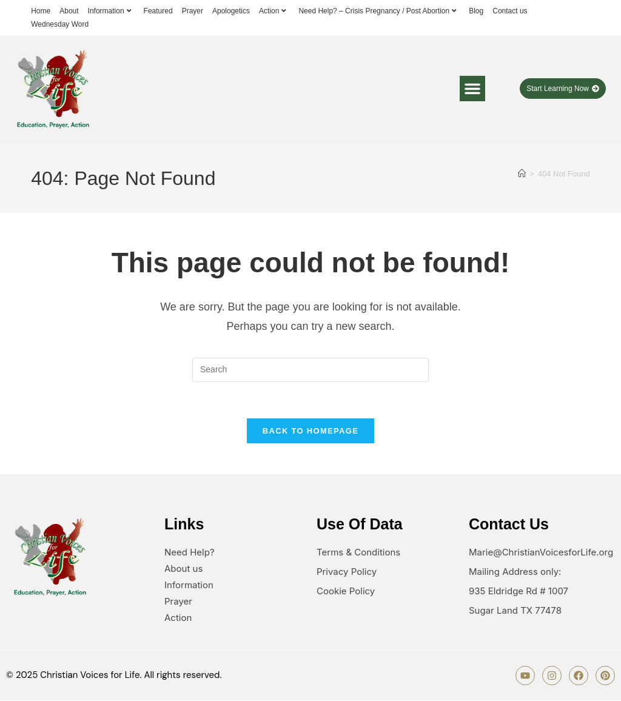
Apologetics (231, 11)
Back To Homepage (310, 431)
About (68, 11)
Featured (158, 11)
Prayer (192, 11)
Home (40, 11)
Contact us (509, 11)
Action (274, 11)
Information (111, 11)
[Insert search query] (310, 370)
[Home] (522, 173)
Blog (476, 11)
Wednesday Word (60, 24)
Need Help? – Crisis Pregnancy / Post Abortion (379, 11)
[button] (472, 88)
